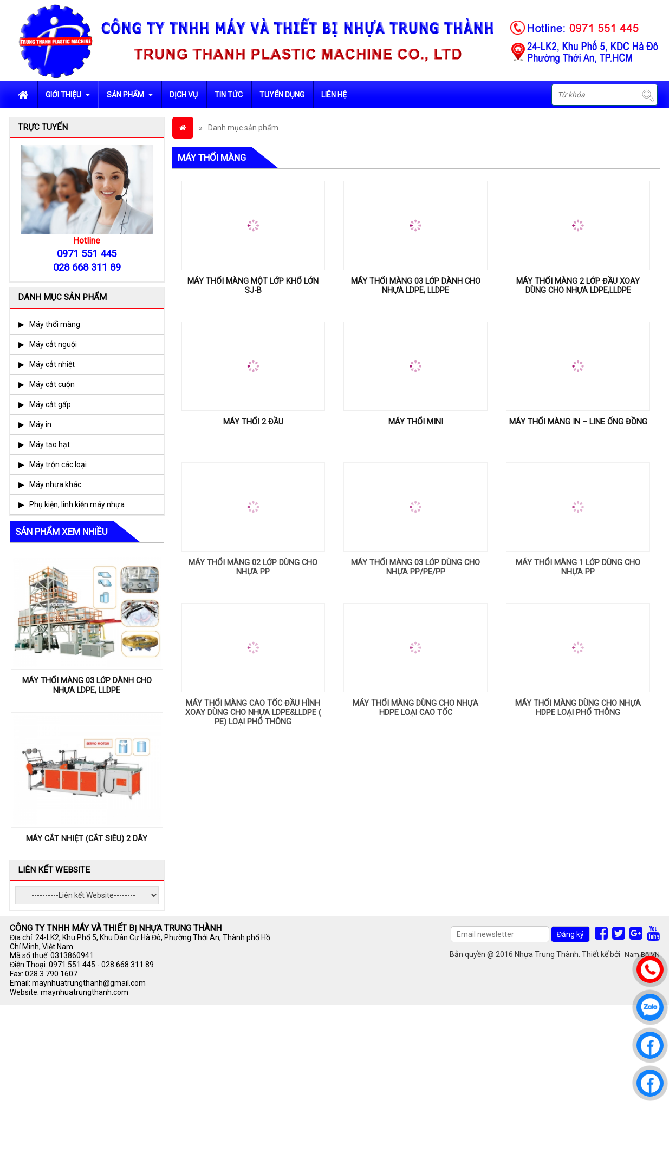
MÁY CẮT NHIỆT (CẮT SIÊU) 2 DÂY (86, 838)
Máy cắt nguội (53, 344)
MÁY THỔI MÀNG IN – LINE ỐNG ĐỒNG (578, 422)
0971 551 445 (72, 964)
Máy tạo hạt (49, 444)
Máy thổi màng (54, 324)
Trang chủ (23, 94)
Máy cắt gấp (50, 404)
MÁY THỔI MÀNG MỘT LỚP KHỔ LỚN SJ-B (253, 286)
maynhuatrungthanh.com (84, 992)
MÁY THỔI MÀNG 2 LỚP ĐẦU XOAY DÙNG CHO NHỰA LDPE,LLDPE (578, 286)
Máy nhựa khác (55, 484)
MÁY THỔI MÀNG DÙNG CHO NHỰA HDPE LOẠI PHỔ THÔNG (578, 708)
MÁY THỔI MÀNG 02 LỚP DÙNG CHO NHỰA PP (253, 567)
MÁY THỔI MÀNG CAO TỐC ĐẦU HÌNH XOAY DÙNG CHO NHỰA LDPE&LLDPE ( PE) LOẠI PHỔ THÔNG (253, 713)
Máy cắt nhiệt (52, 364)
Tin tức (229, 94)
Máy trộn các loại (58, 464)
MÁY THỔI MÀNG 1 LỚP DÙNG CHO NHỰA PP (578, 567)
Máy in (40, 424)
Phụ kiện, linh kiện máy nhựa (77, 504)
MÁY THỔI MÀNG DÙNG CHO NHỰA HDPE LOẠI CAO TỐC (415, 708)
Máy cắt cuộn (52, 384)
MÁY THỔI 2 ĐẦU (253, 422)
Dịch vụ (184, 94)
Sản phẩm (130, 94)
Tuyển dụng (281, 94)
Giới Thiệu (68, 94)
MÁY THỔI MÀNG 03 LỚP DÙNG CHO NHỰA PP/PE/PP (415, 567)
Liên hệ (334, 94)
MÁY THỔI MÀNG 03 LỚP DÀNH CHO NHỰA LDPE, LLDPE (415, 286)
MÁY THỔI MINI (415, 422)
